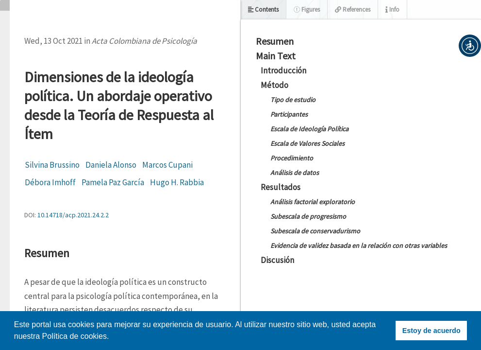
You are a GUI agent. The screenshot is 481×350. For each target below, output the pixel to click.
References (352, 9)
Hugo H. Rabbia (177, 182)
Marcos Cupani (167, 164)
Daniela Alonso (110, 164)
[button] (470, 46)
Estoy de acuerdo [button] (431, 330)
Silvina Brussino (52, 164)
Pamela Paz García (113, 182)
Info (392, 9)
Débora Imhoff (50, 182)
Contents (263, 9)
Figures (307, 9)
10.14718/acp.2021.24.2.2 (73, 214)
